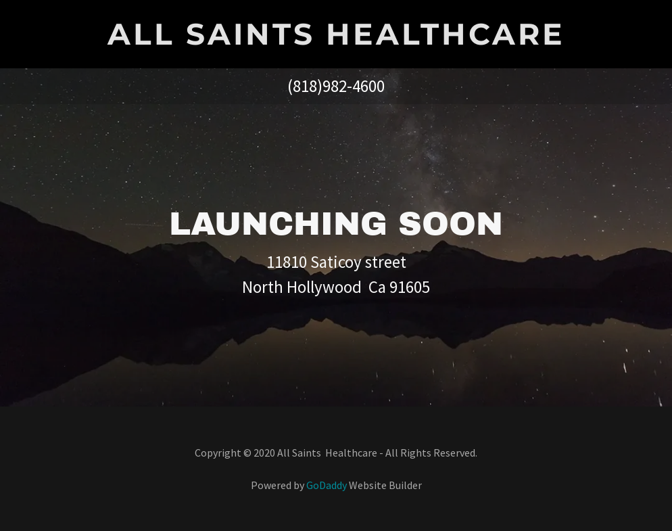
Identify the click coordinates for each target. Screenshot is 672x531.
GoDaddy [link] (326, 485)
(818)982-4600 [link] (336, 86)
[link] (336, 40)
